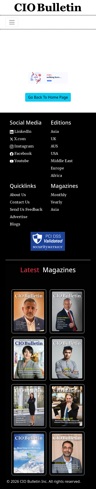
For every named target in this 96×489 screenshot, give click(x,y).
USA (54, 153)
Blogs (15, 224)
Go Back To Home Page (48, 97)
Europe (57, 168)
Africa (56, 175)
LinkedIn (20, 131)
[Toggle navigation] (11, 22)
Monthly (59, 194)
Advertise (18, 216)
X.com (18, 138)
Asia (55, 131)
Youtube (19, 160)
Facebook (21, 153)
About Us (18, 194)
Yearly (56, 202)
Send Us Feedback (26, 209)
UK (53, 138)
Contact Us (20, 202)
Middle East (62, 160)
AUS (54, 146)
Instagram (22, 146)
